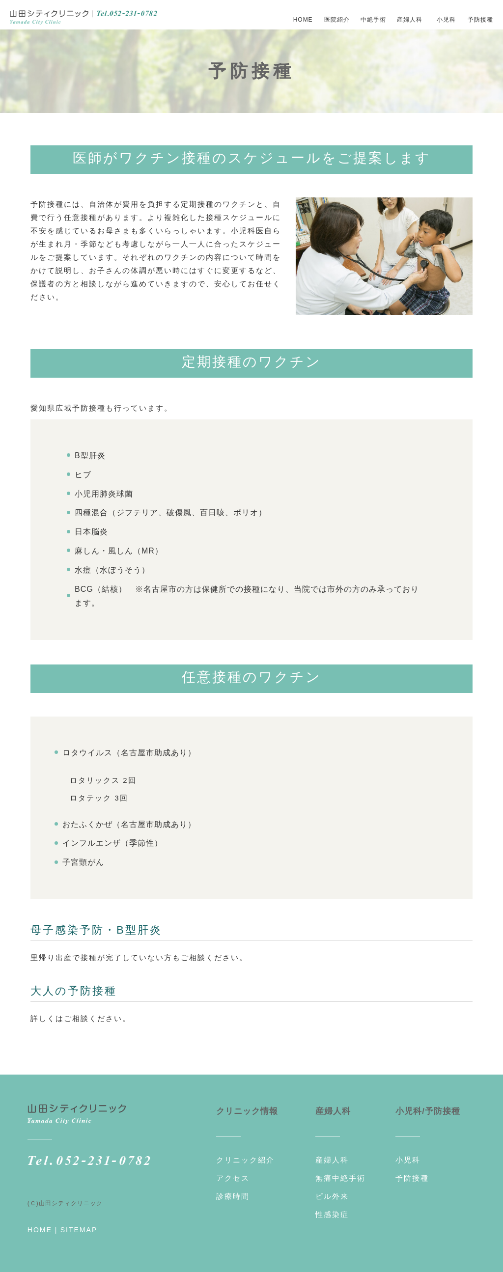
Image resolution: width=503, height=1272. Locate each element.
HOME (303, 19)
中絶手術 (373, 19)
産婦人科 (332, 1155)
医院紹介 (337, 19)
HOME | (43, 1225)
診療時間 (233, 1192)
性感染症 (332, 1210)
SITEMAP (78, 1225)
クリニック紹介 (245, 1155)
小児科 (446, 19)
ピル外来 (332, 1192)
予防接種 (480, 19)
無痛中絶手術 (340, 1173)
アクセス (233, 1173)
